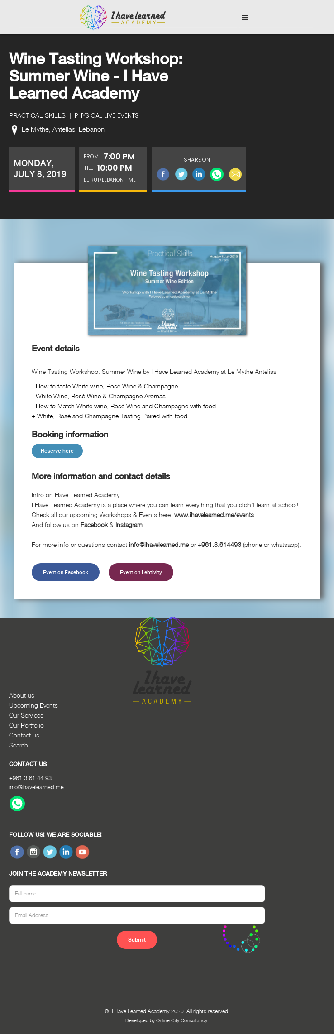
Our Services (26, 715)
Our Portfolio (26, 725)
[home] (120, 18)
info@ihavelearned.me (36, 786)
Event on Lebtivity (141, 572)
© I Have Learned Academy (137, 1011)
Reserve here (57, 451)
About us (21, 695)
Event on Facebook (65, 572)
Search (18, 745)
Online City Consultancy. (182, 1020)
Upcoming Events (33, 705)
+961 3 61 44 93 (30, 777)
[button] (245, 18)
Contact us (24, 735)
